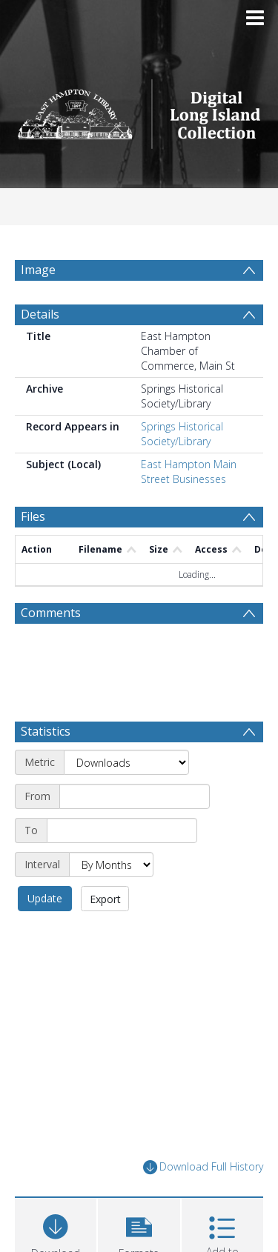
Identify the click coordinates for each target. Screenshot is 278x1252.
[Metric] (126, 762)
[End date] (122, 830)
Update (44, 898)
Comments (51, 613)
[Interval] (111, 864)
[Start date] (134, 796)
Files (33, 516)
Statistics (45, 731)
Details (40, 314)
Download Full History (203, 1167)
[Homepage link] (139, 110)
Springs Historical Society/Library (182, 433)
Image (38, 270)
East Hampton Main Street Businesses (188, 471)
